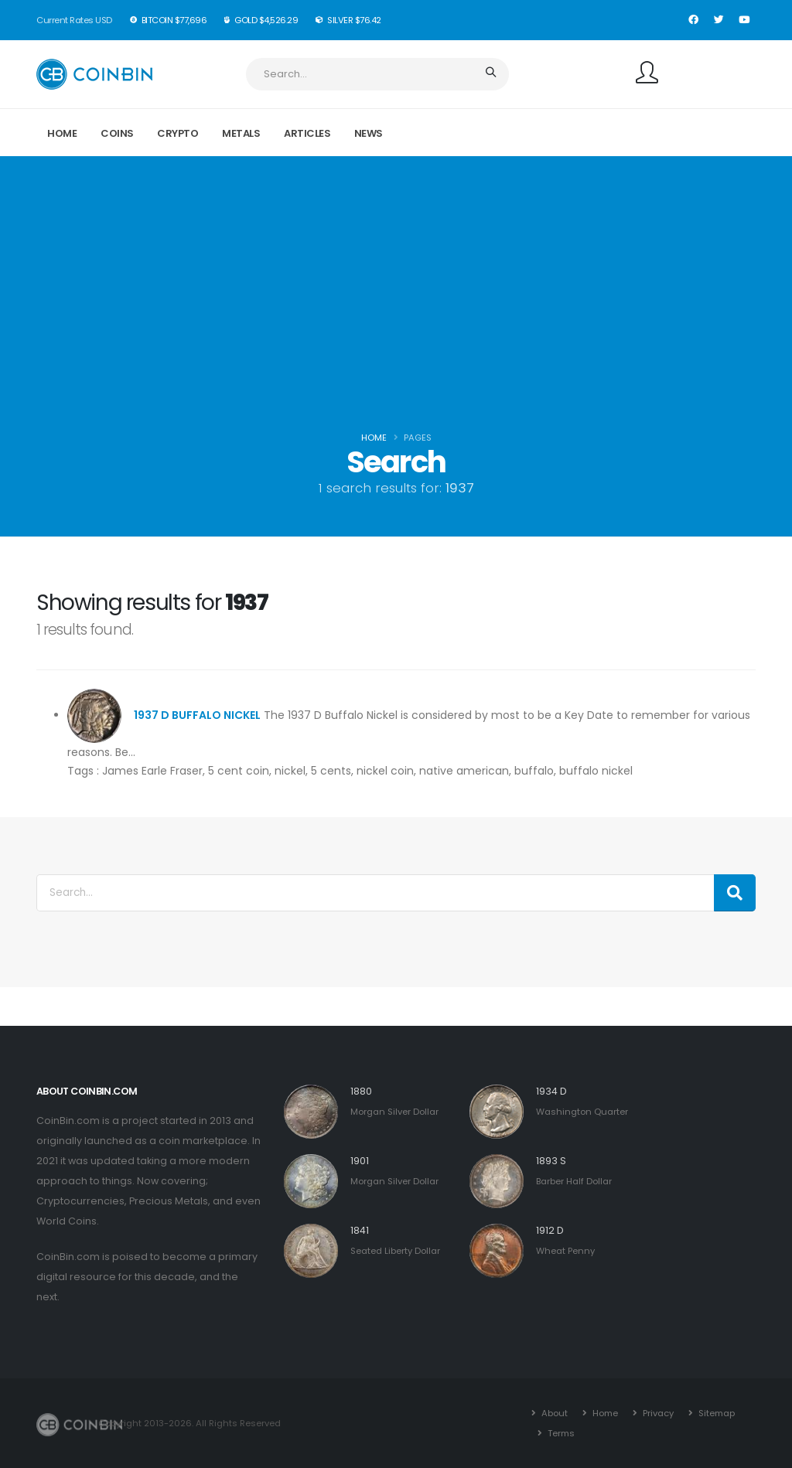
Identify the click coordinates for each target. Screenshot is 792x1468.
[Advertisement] (396, 311)
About (553, 1413)
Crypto (177, 133)
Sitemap (715, 1413)
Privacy (657, 1413)
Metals (241, 133)
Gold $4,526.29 (261, 20)
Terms (560, 1433)
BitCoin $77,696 (169, 20)
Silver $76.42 (348, 20)
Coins (117, 133)
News (368, 133)
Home (62, 133)
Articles (307, 133)
